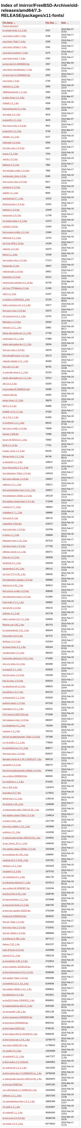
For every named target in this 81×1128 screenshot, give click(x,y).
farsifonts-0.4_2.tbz (12, 563)
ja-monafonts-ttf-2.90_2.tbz (15, 854)
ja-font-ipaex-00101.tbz (14, 1028)
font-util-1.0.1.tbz (11, 367)
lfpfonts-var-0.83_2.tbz (13, 625)
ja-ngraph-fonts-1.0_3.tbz (15, 30)
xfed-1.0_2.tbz (9, 294)
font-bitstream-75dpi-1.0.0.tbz (17, 473)
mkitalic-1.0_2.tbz (11, 137)
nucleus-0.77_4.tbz (12, 507)
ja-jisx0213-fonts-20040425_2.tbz (19, 1000)
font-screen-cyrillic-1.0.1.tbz (16, 232)
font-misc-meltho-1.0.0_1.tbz (16, 826)
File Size (49, 23)
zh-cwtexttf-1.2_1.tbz (13, 1112)
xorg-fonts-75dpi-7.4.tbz (14, 41)
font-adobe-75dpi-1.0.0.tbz (15, 978)
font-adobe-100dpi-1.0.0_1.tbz (17, 989)
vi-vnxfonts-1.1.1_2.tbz (13, 423)
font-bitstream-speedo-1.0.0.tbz (18, 580)
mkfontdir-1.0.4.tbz (12, 142)
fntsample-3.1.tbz (11, 266)
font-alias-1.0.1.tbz (11, 114)
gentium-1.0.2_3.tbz (12, 866)
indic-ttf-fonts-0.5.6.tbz (13, 950)
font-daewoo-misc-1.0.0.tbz (16, 720)
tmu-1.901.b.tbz (10, 787)
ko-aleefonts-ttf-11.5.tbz (14, 686)
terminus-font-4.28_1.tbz (14, 894)
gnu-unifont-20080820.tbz (15, 776)
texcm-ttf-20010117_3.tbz (15, 440)
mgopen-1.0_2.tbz (11, 731)
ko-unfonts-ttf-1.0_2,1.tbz (15, 1068)
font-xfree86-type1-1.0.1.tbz (16, 355)
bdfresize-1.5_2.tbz (12, 238)
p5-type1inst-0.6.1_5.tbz (14, 316)
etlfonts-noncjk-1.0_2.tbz (14, 552)
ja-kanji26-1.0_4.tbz (12, 120)
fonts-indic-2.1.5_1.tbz (13, 602)
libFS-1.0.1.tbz (9, 406)
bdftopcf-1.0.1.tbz (11, 165)
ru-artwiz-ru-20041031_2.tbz (16, 299)
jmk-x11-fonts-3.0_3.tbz (14, 664)
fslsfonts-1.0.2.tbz (11, 210)
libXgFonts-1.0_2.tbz (12, 798)
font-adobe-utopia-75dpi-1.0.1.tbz (19, 815)
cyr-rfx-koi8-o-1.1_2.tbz (14, 742)
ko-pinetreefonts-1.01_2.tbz (16, 630)
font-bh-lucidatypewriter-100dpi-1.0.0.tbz (22, 770)
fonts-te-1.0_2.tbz (11, 557)
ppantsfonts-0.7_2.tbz (13, 198)
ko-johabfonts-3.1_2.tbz (14, 726)
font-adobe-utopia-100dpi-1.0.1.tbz (19, 849)
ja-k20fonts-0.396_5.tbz (14, 939)
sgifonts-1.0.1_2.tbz (12, 484)
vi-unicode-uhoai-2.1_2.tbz (15, 372)
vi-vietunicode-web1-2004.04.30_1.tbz (21, 810)
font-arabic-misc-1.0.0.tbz (15, 260)
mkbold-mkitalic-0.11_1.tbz (15, 361)
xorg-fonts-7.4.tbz (11, 81)
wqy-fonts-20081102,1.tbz (15, 1045)
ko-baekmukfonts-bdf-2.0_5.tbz (17, 1006)
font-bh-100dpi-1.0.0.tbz (14, 933)
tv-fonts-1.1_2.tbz (11, 535)
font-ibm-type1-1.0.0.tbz (14, 546)
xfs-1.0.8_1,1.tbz (11, 417)
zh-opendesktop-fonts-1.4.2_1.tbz (19, 1101)
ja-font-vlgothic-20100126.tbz (16, 967)
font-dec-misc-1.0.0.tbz (14, 148)
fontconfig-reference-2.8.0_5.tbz (18, 658)
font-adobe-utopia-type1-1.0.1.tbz (19, 501)
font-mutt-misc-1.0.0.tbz (14, 529)
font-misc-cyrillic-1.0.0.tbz (15, 428)
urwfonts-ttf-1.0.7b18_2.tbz (15, 860)
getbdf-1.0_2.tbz (10, 193)
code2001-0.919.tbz (12, 524)
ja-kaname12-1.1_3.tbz (14, 697)
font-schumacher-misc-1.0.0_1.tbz (19, 490)
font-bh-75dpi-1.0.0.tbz (13, 922)
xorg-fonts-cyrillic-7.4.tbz (14, 36)
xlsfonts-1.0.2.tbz (11, 249)
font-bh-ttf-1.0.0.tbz (12, 608)
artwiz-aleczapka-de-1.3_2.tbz (17, 344)
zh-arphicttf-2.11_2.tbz (13, 1056)
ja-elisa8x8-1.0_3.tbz (13, 462)
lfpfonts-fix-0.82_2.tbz (13, 585)
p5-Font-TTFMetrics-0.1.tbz (16, 288)
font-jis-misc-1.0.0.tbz (13, 681)
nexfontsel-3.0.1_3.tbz (13, 339)
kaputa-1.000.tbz (11, 434)
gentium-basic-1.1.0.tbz (14, 703)
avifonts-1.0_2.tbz (11, 613)
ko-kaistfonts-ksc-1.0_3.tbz (15, 748)
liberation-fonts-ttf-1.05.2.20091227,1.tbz (22, 759)
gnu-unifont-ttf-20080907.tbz (16, 888)
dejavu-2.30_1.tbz (11, 944)
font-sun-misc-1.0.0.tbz (14, 350)
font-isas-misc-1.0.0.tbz (14, 754)
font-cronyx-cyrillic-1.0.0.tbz (16, 591)
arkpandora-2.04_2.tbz (13, 569)
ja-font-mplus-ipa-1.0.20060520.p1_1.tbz (22, 1073)
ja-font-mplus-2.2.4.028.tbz (15, 1062)
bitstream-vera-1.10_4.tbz (15, 540)
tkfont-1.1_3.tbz (10, 254)
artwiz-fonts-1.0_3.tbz (13, 400)
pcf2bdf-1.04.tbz (10, 226)
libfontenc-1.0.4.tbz (12, 322)
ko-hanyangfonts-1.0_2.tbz (15, 899)
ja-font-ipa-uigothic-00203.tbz (17, 911)
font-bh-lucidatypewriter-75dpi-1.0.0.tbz (21, 737)
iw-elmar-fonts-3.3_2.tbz (14, 647)
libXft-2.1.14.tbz (10, 445)
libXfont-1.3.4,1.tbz (12, 641)
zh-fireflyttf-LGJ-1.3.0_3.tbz (16, 983)
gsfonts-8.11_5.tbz (11, 955)
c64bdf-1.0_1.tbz (11, 103)
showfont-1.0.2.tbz (11, 187)
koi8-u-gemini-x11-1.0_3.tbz (16, 619)
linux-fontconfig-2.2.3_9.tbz (16, 468)
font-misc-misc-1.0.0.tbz (14, 927)
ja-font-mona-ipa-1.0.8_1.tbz (16, 1040)
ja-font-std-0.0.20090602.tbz (16, 64)
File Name (8, 23)
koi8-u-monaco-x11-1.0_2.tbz (17, 305)
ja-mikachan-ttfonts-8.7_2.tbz (16, 882)
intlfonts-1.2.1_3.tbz (12, 1096)
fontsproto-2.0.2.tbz (12, 215)
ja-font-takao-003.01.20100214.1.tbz (20, 1034)
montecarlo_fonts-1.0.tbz (14, 176)
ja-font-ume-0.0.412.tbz (14, 1118)
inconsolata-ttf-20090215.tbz (16, 389)
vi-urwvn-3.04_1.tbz (12, 821)
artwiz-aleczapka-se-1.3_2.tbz (17, 333)
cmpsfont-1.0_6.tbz (12, 871)
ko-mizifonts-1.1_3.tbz (13, 782)
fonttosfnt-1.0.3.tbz (12, 277)
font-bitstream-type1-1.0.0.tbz (17, 597)
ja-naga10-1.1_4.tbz (12, 669)
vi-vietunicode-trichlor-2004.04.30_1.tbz (21, 838)
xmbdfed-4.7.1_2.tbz (12, 512)
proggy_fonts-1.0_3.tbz (14, 451)
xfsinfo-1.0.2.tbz (10, 159)
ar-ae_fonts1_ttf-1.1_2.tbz (15, 843)
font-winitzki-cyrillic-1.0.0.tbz (16, 170)
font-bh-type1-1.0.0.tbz (13, 675)
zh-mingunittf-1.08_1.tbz (14, 1012)
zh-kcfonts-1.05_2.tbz (13, 804)
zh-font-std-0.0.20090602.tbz (16, 75)
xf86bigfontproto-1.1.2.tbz (15, 92)
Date (63, 23)
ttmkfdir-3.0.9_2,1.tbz (13, 412)
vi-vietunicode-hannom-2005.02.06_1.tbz (22, 1079)
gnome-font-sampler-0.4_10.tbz (18, 283)
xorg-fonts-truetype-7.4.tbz (15, 53)
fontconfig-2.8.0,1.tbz (13, 636)
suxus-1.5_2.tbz (10, 154)
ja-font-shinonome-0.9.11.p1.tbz (18, 972)
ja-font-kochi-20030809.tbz (15, 1023)
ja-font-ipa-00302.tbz (12, 1084)
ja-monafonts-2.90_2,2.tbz (15, 961)
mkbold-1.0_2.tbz (11, 86)
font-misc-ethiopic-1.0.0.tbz (16, 479)
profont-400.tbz (10, 395)
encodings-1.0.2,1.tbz (13, 692)
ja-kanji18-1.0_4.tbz (12, 131)
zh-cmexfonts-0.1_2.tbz (14, 877)
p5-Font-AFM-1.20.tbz (13, 243)
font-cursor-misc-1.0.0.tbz (15, 182)
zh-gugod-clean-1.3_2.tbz (15, 221)
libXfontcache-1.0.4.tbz (14, 204)
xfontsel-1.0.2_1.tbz (12, 327)
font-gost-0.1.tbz (10, 518)
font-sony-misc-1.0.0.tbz (14, 311)
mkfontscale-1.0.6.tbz (13, 271)
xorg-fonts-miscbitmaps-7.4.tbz (17, 69)
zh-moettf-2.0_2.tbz (12, 1051)
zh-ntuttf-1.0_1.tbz (11, 1107)
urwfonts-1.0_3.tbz (11, 832)
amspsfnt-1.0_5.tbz (12, 765)
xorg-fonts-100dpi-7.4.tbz (15, 47)
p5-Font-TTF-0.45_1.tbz (14, 574)
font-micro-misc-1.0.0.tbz (14, 126)
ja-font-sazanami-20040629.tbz (17, 1017)
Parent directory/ (10, 26)
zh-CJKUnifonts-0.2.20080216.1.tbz (20, 1090)
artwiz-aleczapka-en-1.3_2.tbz (17, 378)
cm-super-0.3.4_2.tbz (13, 1124)
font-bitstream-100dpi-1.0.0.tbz (17, 496)
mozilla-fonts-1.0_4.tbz (13, 653)
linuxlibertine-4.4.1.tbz (13, 995)
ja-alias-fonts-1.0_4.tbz (13, 98)
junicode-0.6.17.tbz (12, 793)
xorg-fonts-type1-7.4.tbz (14, 58)
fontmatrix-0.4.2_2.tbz (13, 709)
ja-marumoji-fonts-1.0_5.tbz (16, 905)
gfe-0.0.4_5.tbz (10, 384)
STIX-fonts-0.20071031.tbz (15, 714)
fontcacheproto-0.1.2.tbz (14, 109)
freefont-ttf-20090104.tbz (14, 916)
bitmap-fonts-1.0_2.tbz (13, 456)
